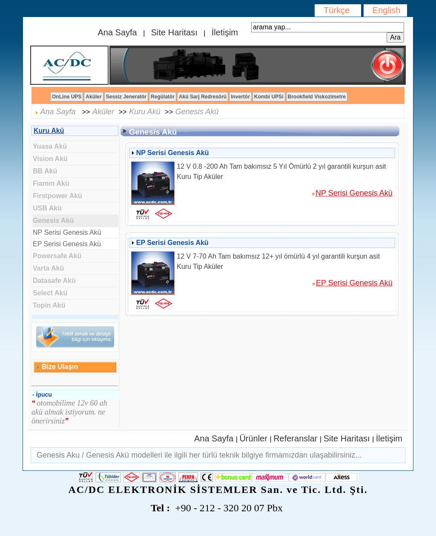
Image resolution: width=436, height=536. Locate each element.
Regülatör (163, 97)
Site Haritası (174, 32)
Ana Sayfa (118, 32)
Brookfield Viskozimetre (317, 97)
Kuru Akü (144, 111)
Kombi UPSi (269, 97)
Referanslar (296, 438)
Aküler (93, 97)
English (385, 10)
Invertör (240, 97)
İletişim (223, 32)
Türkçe (338, 10)
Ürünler (254, 438)
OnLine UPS (66, 97)
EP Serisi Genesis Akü (67, 244)
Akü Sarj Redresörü (203, 97)
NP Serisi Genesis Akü (67, 232)
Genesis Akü (196, 111)
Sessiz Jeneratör (126, 97)
